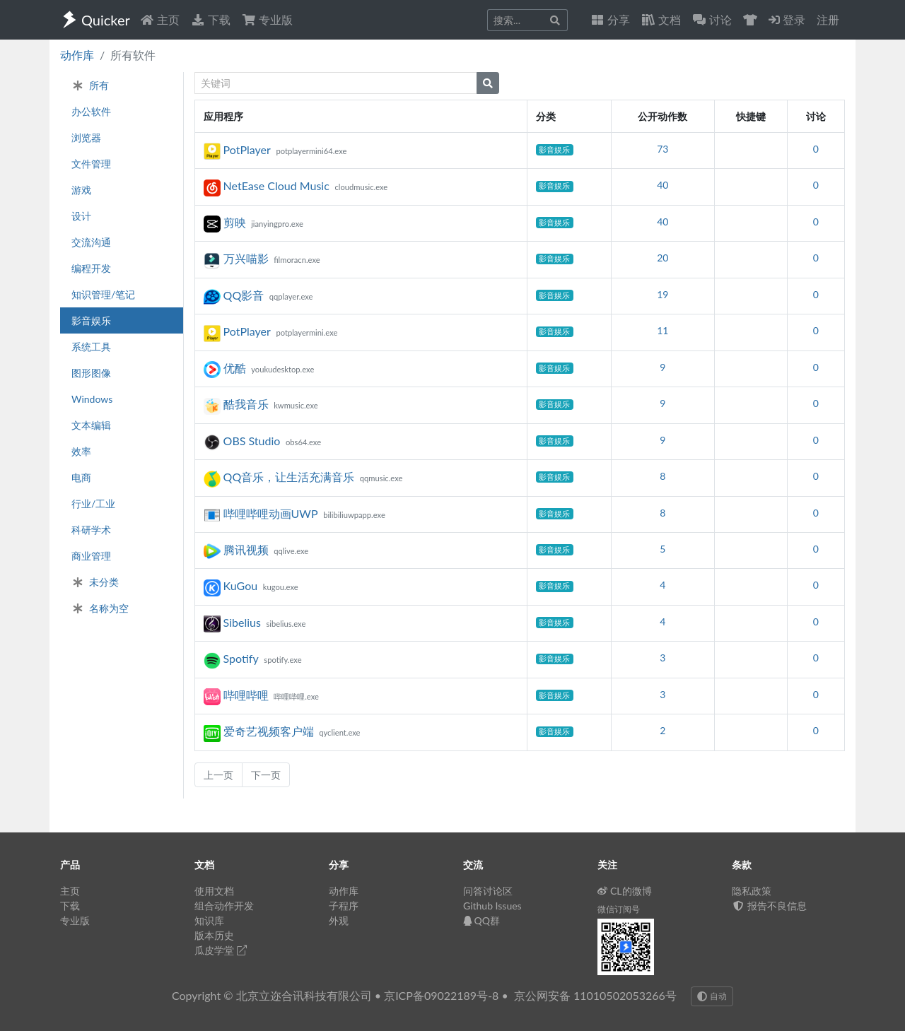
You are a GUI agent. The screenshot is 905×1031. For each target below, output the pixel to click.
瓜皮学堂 (220, 950)
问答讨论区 (488, 891)
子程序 (343, 906)
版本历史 (214, 935)
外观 (339, 920)
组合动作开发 (224, 906)
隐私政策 (751, 891)
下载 (210, 19)
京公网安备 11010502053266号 (595, 995)
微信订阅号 (618, 909)
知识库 (209, 920)
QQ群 (481, 920)
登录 (787, 19)
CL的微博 (624, 891)
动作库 (77, 54)
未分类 (95, 582)
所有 (90, 85)
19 (662, 294)
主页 (160, 19)
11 (662, 330)
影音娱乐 (554, 150)
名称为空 (100, 608)
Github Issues (492, 906)
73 (662, 149)
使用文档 (214, 891)
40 (662, 185)
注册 (828, 19)
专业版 (267, 19)
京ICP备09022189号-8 (441, 995)
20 (662, 258)
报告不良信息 (769, 906)
